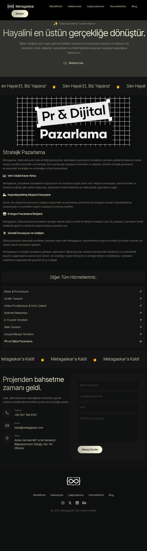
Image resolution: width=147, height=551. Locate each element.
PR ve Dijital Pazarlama (18, 341)
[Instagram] (63, 503)
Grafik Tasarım (13, 298)
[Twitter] (70, 503)
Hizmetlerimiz (118, 6)
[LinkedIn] (77, 503)
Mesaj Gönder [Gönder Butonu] (90, 449)
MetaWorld (55, 6)
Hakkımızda (74, 6)
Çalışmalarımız (95, 6)
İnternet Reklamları (16, 313)
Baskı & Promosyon (16, 291)
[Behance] (84, 503)
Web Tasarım (12, 327)
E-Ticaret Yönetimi (15, 320)
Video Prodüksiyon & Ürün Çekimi (25, 305)
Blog (134, 6)
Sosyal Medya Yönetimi (18, 334)
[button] (73, 63)
